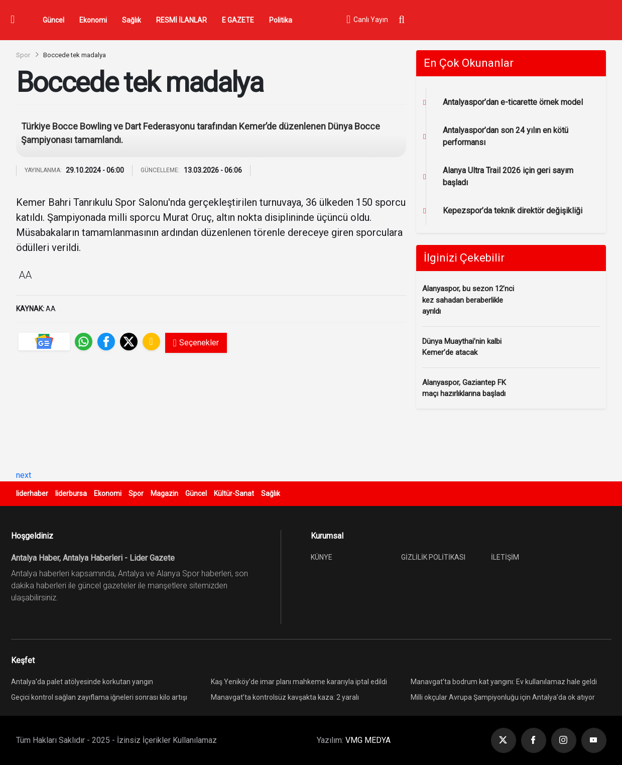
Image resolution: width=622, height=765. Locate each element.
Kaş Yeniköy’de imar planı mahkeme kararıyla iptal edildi (299, 682)
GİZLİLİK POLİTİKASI (433, 557)
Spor (23, 55)
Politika (280, 20)
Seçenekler (196, 343)
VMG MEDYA (368, 740)
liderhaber (32, 493)
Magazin (164, 493)
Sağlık (131, 20)
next (23, 475)
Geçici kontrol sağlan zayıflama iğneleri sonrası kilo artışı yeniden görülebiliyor (99, 698)
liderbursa (71, 493)
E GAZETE (238, 20)
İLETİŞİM (505, 557)
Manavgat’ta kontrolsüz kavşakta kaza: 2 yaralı (285, 697)
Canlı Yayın (367, 20)
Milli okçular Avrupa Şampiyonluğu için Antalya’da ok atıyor (503, 697)
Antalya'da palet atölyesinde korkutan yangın (82, 682)
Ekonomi (93, 20)
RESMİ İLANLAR (181, 20)
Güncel (53, 20)
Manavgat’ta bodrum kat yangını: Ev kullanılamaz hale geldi (504, 682)
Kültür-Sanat (234, 493)
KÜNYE (321, 557)
